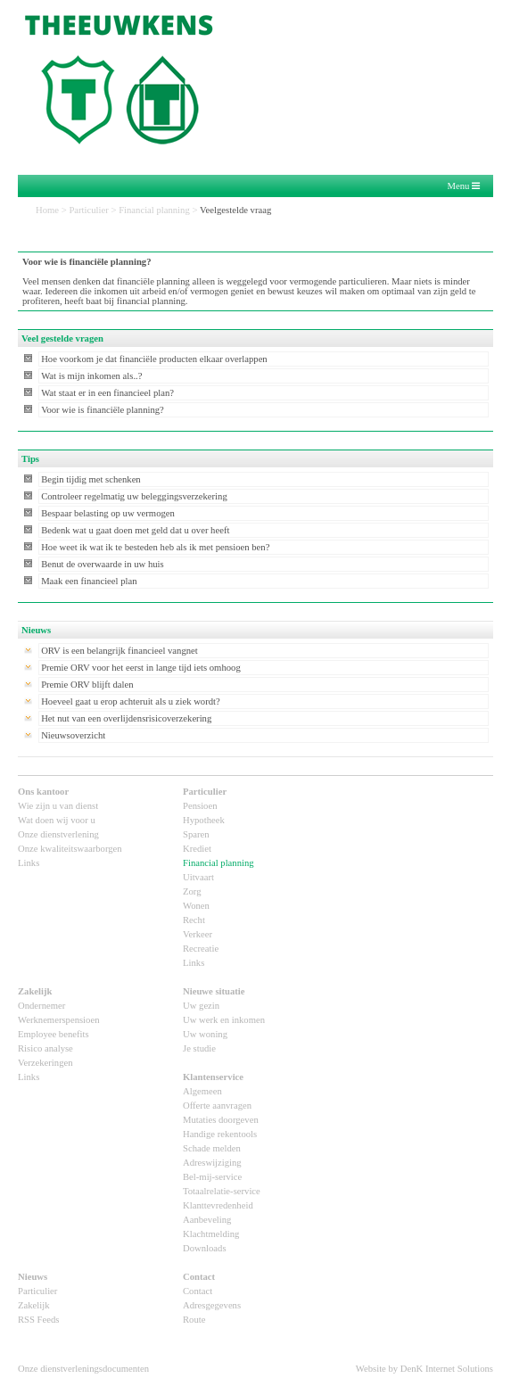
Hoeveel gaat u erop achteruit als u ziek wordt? (130, 701)
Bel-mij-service (212, 1177)
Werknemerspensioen (58, 1020)
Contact (199, 1277)
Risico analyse (45, 1048)
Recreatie (200, 948)
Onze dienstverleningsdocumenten (83, 1369)
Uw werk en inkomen (224, 1020)
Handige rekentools (220, 1134)
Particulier (88, 210)
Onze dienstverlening (58, 834)
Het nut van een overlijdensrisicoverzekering (126, 718)
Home (47, 210)
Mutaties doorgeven (221, 1120)
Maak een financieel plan (88, 581)
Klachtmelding (211, 1234)
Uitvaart (198, 877)
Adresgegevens (212, 1305)
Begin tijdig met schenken (91, 479)
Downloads (205, 1248)
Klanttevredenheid (218, 1205)
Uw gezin (201, 1006)
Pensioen (200, 806)
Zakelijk (35, 991)
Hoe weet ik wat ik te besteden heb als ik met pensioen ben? (155, 547)
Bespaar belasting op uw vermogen (108, 513)
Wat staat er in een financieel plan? (107, 393)
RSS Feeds (39, 1319)
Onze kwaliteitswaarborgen (70, 849)
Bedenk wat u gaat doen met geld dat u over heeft (135, 530)
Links (28, 863)
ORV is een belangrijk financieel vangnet (119, 651)
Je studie (199, 1048)
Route (194, 1319)
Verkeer (197, 934)
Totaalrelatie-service (221, 1191)
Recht (194, 920)
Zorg (192, 891)
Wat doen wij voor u (56, 820)
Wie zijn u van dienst (58, 806)
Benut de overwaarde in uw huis (102, 564)
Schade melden (212, 1148)
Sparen (196, 834)
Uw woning (205, 1034)
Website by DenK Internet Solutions (424, 1369)
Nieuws (32, 1277)
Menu (463, 186)
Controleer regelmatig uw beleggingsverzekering (134, 496)
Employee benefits (53, 1034)
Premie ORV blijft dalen (87, 684)
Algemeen (202, 1091)
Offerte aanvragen (217, 1105)
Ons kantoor (43, 791)
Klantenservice (213, 1077)
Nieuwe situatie (214, 991)
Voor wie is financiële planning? (102, 410)
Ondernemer (41, 1006)
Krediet (197, 849)
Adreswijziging (212, 1163)
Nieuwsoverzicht (73, 735)
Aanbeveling (207, 1220)
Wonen (196, 906)
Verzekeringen (45, 1063)
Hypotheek (204, 820)
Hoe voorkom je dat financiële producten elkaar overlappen (154, 359)
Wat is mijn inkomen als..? (91, 376)
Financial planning (154, 210)
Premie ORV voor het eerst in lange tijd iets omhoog (141, 667)
